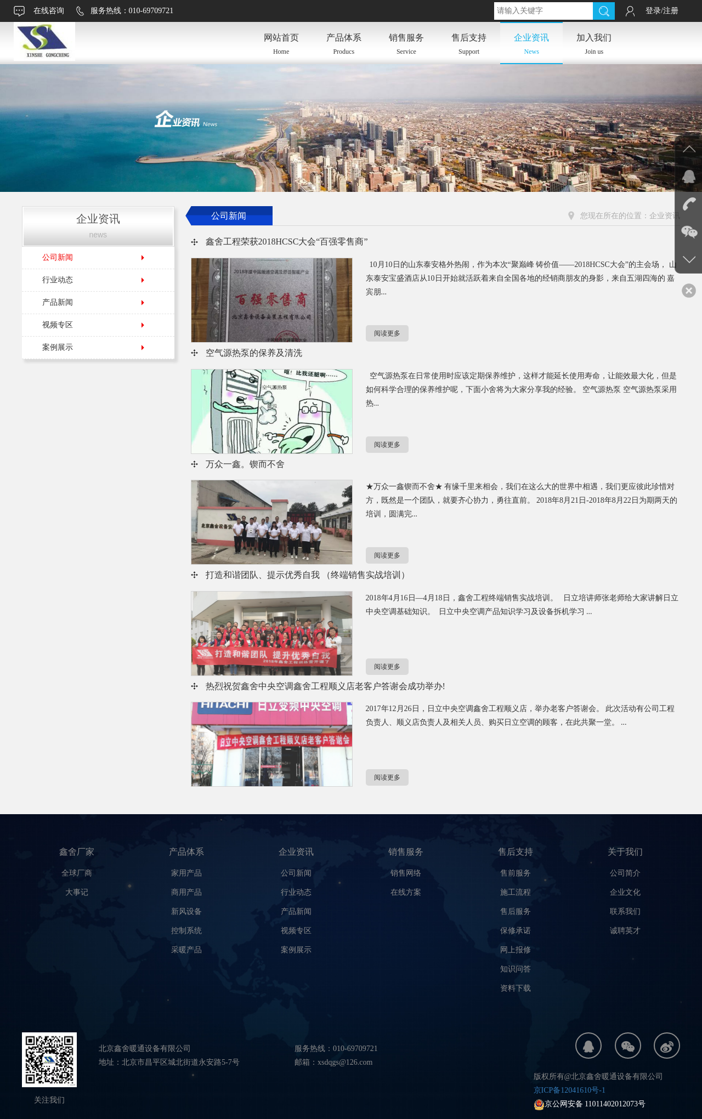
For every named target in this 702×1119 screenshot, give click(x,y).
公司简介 (625, 873)
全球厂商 (76, 873)
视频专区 (57, 325)
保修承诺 (515, 931)
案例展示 (57, 347)
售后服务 (515, 911)
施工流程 (515, 892)
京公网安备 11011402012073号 (590, 1104)
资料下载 (515, 988)
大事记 (76, 892)
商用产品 (186, 892)
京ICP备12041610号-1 (569, 1090)
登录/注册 (662, 11)
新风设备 (186, 911)
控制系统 (186, 931)
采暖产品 (186, 950)
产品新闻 (57, 302)
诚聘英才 (625, 931)
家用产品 (186, 873)
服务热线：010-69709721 (132, 11)
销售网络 (405, 873)
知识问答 (515, 969)
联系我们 (625, 911)
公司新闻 (57, 257)
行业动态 (57, 280)
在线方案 (405, 892)
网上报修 (515, 950)
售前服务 (515, 873)
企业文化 (625, 892)
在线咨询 (48, 11)
